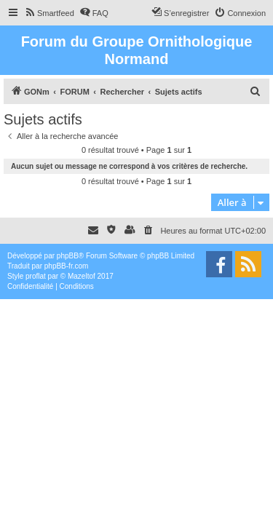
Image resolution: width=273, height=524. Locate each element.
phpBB (68, 256)
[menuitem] (49, 13)
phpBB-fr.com (66, 266)
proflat (35, 276)
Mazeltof (81, 276)
